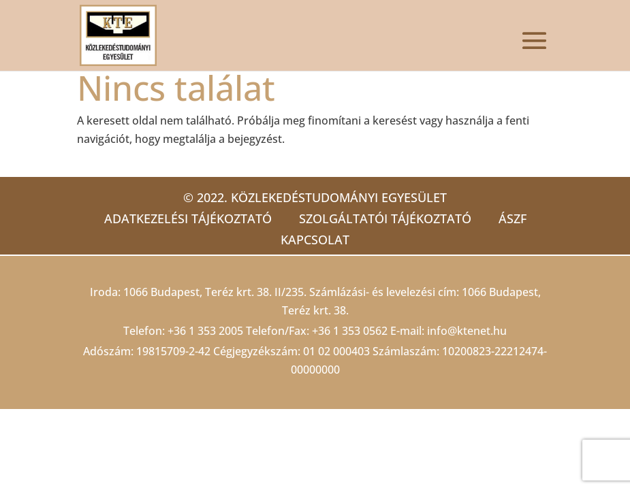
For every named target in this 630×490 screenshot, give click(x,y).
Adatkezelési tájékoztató (188, 218)
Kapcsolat (315, 239)
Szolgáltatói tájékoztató (385, 218)
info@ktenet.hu (467, 330)
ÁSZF (512, 218)
